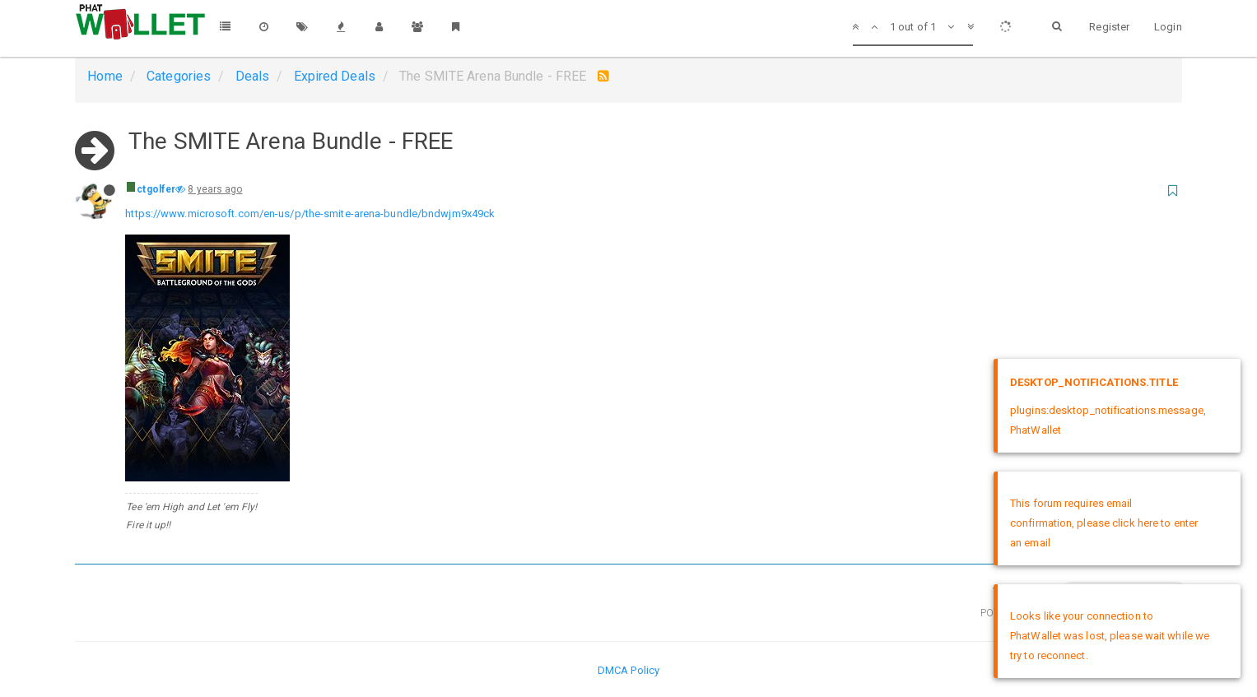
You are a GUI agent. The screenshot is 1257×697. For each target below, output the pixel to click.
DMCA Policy (628, 670)
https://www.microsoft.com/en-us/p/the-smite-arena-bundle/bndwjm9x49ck (310, 213)
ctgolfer (156, 189)
